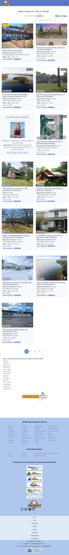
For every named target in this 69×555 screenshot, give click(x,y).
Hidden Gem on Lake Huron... (13, 50)
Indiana (24, 429)
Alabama (11, 426)
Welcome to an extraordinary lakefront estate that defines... (51, 48)
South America (40, 456)
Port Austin (7, 382)
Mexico (24, 456)
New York (38, 436)
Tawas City (7, 389)
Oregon (37, 443)
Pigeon (5, 380)
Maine (23, 433)
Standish (6, 387)
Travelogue (34, 538)
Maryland (24, 436)
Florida (10, 438)
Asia (9, 453)
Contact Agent (22, 153)
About (35, 526)
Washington (52, 438)
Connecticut (12, 433)
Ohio (36, 440)
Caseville (6, 367)
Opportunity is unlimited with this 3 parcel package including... (49, 142)
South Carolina (53, 431)
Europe (10, 456)
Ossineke (6, 378)
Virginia (50, 436)
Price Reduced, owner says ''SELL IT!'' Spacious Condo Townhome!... (50, 236)
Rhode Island (52, 429)
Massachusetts (26, 438)
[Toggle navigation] (65, 3)
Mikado (5, 376)
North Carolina (40, 438)
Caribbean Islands (41, 453)
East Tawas (7, 369)
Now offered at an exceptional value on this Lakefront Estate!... (51, 95)
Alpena (5, 361)
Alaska (10, 429)
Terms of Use (47, 546)
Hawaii (10, 443)
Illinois (23, 426)
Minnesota (25, 443)
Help (34, 529)
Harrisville (6, 374)
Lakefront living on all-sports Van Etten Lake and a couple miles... (51, 283)
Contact (34, 532)
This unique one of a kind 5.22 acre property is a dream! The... (15, 189)
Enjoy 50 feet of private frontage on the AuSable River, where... (17, 283)
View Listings (11, 153)
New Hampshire (40, 431)
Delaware (11, 436)
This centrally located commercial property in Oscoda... (15, 330)
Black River (7, 365)
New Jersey (39, 433)
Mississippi (38, 426)
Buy (34, 520)
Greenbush (7, 371)
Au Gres (6, 363)
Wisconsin (51, 440)
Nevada (37, 429)
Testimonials (34, 535)
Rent (34, 517)
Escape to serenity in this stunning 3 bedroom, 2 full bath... (50, 189)
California (11, 431)
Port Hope (6, 384)
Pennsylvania (52, 426)
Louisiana (24, 431)
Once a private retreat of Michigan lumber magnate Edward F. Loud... (15, 95)
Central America (53, 453)
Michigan (24, 440)
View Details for (12, 59)
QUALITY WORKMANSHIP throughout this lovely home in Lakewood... (16, 236)
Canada (24, 453)
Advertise (34, 523)
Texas (50, 433)
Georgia (11, 440)
